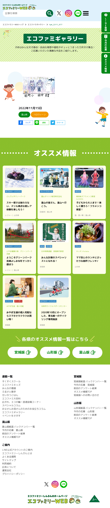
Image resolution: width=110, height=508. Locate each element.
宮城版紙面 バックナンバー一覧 (90, 381)
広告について (9, 467)
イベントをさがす (11, 415)
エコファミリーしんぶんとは (17, 453)
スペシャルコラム (11, 405)
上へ (94, 499)
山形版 (52, 352)
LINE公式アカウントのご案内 (17, 449)
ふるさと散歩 (9, 391)
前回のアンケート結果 (85, 388)
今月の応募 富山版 (12, 430)
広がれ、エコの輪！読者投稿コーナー (21, 402)
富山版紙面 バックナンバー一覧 (18, 426)
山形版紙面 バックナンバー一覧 (90, 408)
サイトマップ (9, 460)
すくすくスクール (11, 381)
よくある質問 (9, 456)
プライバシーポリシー (13, 473)
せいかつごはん (10, 395)
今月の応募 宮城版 (84, 384)
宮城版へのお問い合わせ (86, 395)
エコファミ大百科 (11, 398)
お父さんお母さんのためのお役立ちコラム (24, 408)
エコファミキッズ (11, 384)
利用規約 (6, 463)
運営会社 (6, 470)
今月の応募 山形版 (84, 411)
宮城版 (19, 352)
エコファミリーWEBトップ (13, 24)
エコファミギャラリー (36, 24)
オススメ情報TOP (83, 391)
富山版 (84, 352)
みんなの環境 (9, 388)
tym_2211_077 (55, 24)
